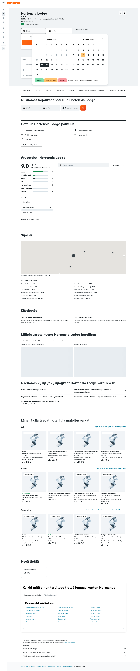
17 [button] (37, 65)
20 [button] (52, 65)
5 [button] (46, 55)
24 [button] (37, 70)
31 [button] (37, 75)
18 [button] (42, 65)
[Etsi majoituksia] (3, 14)
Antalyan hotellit (31, 619)
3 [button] (36, 55)
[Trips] (3, 43)
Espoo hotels (30, 625)
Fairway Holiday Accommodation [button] (59, 493)
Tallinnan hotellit (63, 610)
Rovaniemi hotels (95, 625)
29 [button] (62, 70)
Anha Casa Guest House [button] (30, 495)
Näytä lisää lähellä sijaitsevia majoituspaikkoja (110, 427)
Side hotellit (62, 616)
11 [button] (41, 60)
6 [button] (51, 55)
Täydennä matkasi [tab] (50, 595)
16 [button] (66, 60)
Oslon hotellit (62, 619)
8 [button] (61, 55)
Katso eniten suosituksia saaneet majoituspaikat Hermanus (106, 510)
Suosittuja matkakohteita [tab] (32, 595)
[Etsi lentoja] (3, 9)
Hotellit (33, 666)
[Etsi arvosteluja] (85, 165)
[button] (3, 3)
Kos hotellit (29, 616)
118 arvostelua (34, 24)
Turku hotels (62, 625)
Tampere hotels (63, 622)
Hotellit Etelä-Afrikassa (54, 666)
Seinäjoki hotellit (95, 613)
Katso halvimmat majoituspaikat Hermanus (111, 468)
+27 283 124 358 (27, 21)
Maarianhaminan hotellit (65, 607)
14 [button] (56, 60)
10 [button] (37, 60)
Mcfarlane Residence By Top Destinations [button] (57, 452)
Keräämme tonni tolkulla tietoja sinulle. (74, 652)
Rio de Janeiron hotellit (33, 610)
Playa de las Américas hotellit (35, 607)
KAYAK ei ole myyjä (74, 648)
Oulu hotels (29, 622)
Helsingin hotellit (95, 616)
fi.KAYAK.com (24, 666)
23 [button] (66, 65)
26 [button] (47, 70)
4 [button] (41, 55)
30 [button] (67, 70)
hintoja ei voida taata (69, 642)
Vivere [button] (24, 451)
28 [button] (57, 70)
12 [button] (47, 60)
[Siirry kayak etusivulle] (13, 3)
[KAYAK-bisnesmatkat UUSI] (3, 37)
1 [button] (61, 50)
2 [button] (66, 50)
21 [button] (56, 65)
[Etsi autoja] (3, 18)
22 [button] (62, 65)
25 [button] (42, 70)
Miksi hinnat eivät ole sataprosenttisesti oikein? (74, 656)
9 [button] (66, 55)
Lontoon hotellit (95, 607)
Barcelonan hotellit (96, 610)
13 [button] (52, 60)
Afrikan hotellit (41, 666)
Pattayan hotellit (95, 619)
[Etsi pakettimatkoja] (3, 22)
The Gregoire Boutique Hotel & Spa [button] (86, 451)
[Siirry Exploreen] (3, 28)
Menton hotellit (63, 613)
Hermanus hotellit (68, 666)
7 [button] (56, 55)
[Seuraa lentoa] (3, 32)
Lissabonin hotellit (31, 613)
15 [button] (61, 60)
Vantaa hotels (94, 622)
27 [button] (52, 70)
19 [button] (47, 65)
